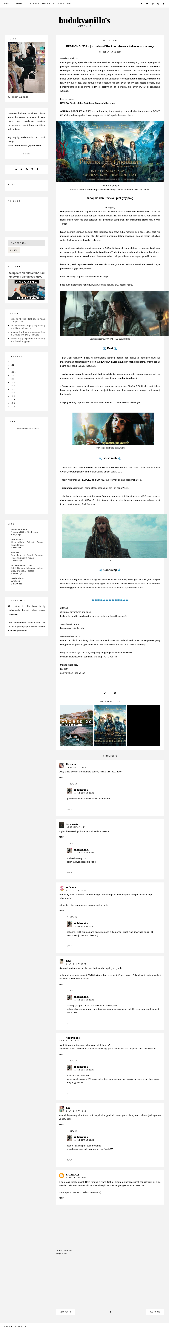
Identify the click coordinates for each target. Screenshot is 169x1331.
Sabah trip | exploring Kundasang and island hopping (28, 340)
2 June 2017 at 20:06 (84, 1000)
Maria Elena (17, 578)
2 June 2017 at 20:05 (84, 926)
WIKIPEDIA (92, 284)
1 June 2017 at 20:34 (76, 767)
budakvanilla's (84, 20)
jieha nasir (72, 824)
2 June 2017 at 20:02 (84, 793)
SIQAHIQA (72, 1174)
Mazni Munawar (19, 529)
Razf (68, 960)
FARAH (15, 552)
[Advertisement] (110, 1283)
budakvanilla (81, 789)
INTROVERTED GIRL (22, 565)
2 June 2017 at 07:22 (76, 890)
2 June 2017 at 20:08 (84, 1140)
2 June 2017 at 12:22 (76, 1111)
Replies (73, 784)
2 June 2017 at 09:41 (76, 964)
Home (6, 4)
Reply (61, 777)
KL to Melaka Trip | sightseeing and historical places (28, 326)
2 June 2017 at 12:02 (69, 1041)
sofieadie (71, 887)
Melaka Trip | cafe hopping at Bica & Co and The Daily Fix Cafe (28, 333)
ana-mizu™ (17, 539)
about (19, 4)
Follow (26, 153)
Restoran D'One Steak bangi (24, 532)
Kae (68, 1107)
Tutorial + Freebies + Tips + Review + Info (50, 4)
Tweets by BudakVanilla (27, 428)
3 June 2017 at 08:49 (76, 1178)
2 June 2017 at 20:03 (84, 853)
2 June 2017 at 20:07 (84, 1070)
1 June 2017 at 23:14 (75, 827)
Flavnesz (71, 764)
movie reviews (110, 40)
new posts (65, 1312)
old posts (155, 1312)
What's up (15, 581)
